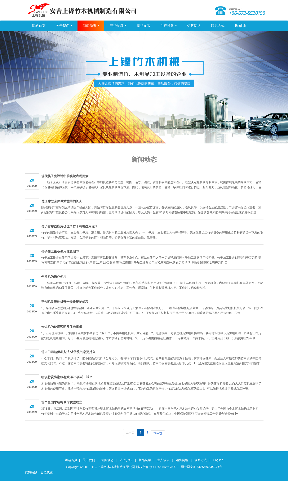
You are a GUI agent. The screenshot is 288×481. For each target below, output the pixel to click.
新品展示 (143, 26)
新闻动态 (91, 26)
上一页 (130, 433)
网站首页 (38, 26)
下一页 (158, 433)
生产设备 (168, 26)
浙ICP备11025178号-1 (162, 466)
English (240, 26)
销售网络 (194, 26)
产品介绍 (118, 26)
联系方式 (218, 26)
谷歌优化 (46, 471)
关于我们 (64, 26)
